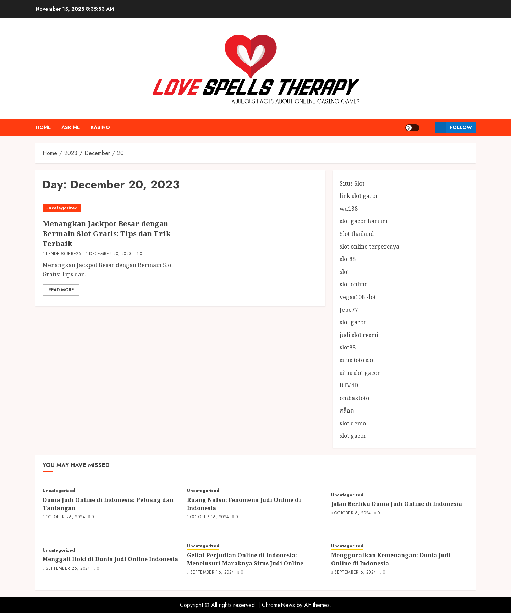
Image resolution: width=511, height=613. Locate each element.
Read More (61, 290)
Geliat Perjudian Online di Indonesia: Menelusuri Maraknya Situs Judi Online (245, 559)
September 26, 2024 (68, 568)
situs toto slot (357, 360)
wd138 (349, 208)
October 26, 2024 (65, 517)
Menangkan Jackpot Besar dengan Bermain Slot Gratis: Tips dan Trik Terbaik (107, 233)
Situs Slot (352, 183)
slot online (354, 284)
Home (43, 127)
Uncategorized (61, 208)
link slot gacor (359, 196)
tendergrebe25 (63, 254)
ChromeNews (278, 605)
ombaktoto (354, 398)
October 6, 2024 (352, 513)
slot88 (348, 259)
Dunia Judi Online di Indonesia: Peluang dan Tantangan (108, 504)
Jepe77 (349, 310)
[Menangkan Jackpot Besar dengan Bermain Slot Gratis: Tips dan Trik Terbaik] (110, 208)
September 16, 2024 (212, 572)
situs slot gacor (360, 373)
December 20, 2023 (110, 254)
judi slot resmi (359, 335)
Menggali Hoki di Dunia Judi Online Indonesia (110, 559)
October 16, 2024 (209, 517)
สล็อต (347, 410)
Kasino (100, 127)
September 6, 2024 (355, 572)
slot (344, 272)
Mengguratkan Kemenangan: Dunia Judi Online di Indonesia (391, 559)
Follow (453, 127)
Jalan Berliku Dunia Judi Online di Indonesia (396, 504)
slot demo (353, 423)
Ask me (70, 127)
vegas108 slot (358, 297)
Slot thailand (357, 234)
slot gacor (353, 322)
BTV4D (349, 385)
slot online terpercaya (369, 246)
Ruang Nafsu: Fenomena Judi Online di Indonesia (244, 504)
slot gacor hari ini (364, 221)
